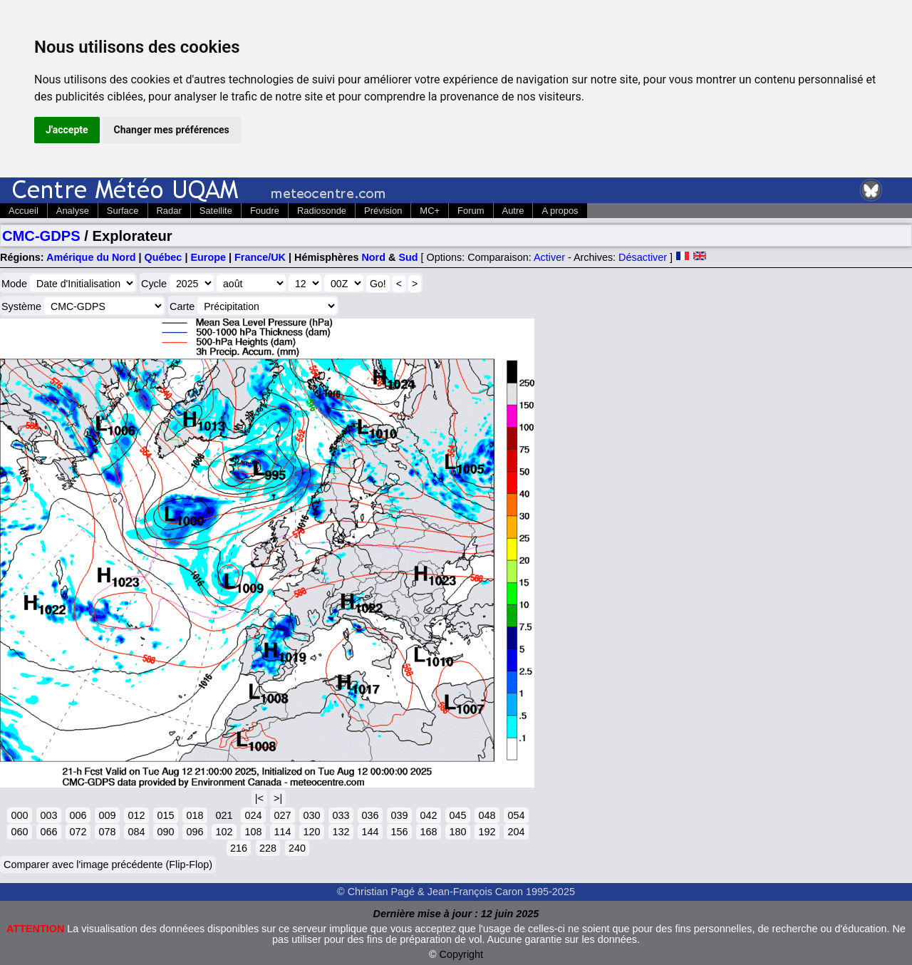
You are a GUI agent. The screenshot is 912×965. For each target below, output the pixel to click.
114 (282, 831)
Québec (163, 257)
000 (19, 815)
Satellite (216, 210)
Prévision (383, 210)
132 (340, 831)
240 (297, 848)
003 (48, 815)
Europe (208, 257)
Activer (549, 257)
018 (194, 815)
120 (311, 831)
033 (340, 815)
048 (486, 815)
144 (369, 831)
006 (77, 815)
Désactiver (642, 257)
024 (252, 815)
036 (369, 815)
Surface (123, 210)
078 (106, 831)
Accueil (23, 210)
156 (399, 831)
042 (428, 815)
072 (77, 831)
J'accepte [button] (67, 129)
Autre (513, 210)
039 (399, 815)
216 (238, 848)
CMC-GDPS (41, 236)
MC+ (430, 210)
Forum (470, 210)
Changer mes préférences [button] (171, 129)
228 (267, 848)
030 (311, 815)
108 (252, 831)
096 (194, 831)
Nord (373, 257)
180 (457, 831)
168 (428, 831)
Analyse (72, 210)
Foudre (264, 210)
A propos (560, 210)
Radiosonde (321, 210)
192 (486, 831)
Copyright (462, 954)
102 (223, 831)
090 (165, 831)
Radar (169, 210)
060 (19, 831)
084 (136, 831)
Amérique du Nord (91, 257)
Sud (408, 257)
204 (515, 831)
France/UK (260, 257)
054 (515, 815)
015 (165, 815)
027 (282, 815)
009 (106, 815)
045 (457, 815)
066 (48, 831)
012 (136, 815)
